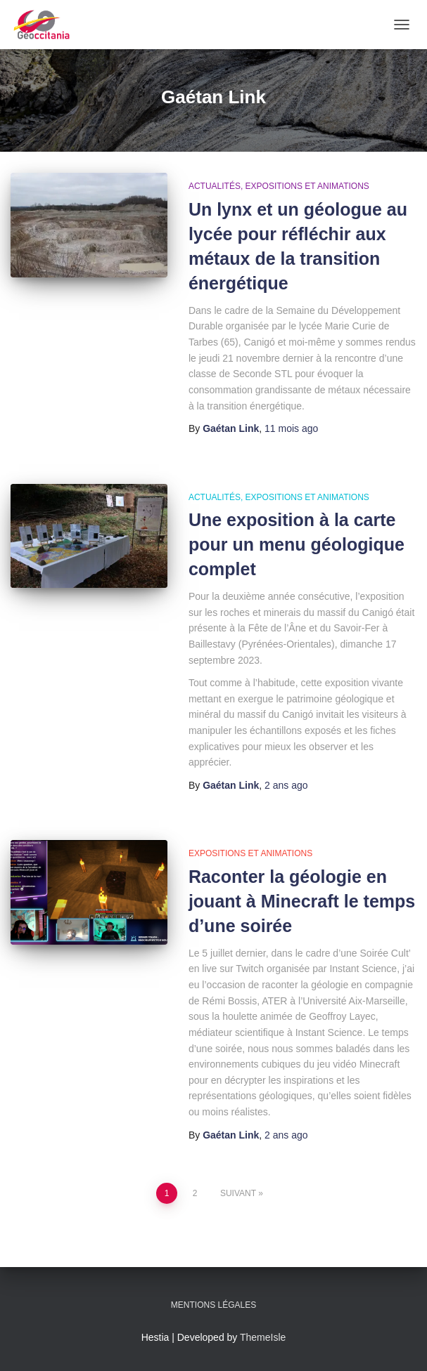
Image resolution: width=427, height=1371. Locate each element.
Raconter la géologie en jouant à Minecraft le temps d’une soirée (302, 901)
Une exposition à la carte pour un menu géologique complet (296, 544)
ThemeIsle (263, 1337)
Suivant (238, 1193)
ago (291, 428)
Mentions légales (213, 1305)
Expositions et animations (307, 186)
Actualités (215, 186)
